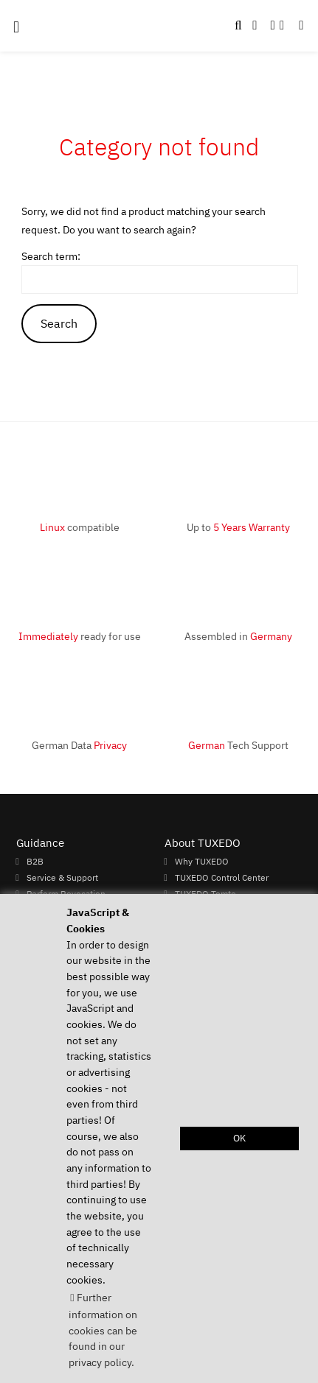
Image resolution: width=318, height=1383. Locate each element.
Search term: (50, 256)
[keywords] (159, 279)
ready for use (79, 636)
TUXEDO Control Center (222, 877)
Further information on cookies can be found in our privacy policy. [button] (103, 1329)
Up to (238, 527)
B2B (35, 861)
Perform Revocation (66, 893)
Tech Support (238, 745)
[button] (301, 25)
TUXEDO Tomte (205, 893)
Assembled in (238, 636)
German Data (79, 745)
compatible (80, 527)
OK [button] (239, 1138)
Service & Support (62, 877)
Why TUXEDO (202, 861)
